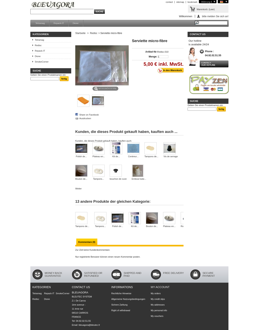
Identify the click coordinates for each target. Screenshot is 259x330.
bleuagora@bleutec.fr (89, 325)
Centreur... (133, 156)
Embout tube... (139, 179)
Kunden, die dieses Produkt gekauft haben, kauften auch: (103, 141)
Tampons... (98, 179)
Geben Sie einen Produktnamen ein (48, 75)
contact (169, 2)
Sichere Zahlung (119, 304)
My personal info (159, 310)
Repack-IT (59, 23)
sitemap (180, 2)
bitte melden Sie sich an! (215, 16)
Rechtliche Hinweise (121, 293)
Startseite (80, 33)
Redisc (38, 45)
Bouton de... (81, 179)
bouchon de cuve (118, 179)
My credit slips (158, 299)
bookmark (192, 2)
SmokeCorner (42, 61)
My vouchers (157, 316)
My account (160, 287)
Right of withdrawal (120, 310)
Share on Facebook (89, 115)
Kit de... (116, 156)
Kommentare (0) (86, 242)
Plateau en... (98, 156)
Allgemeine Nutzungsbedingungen (128, 299)
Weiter (78, 188)
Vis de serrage (170, 156)
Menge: (153, 56)
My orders (156, 293)
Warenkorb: (202, 9)
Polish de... (81, 156)
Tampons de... (151, 156)
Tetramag (40, 23)
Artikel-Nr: (151, 51)
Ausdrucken (85, 118)
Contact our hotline (208, 64)
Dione (76, 23)
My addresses (158, 304)
